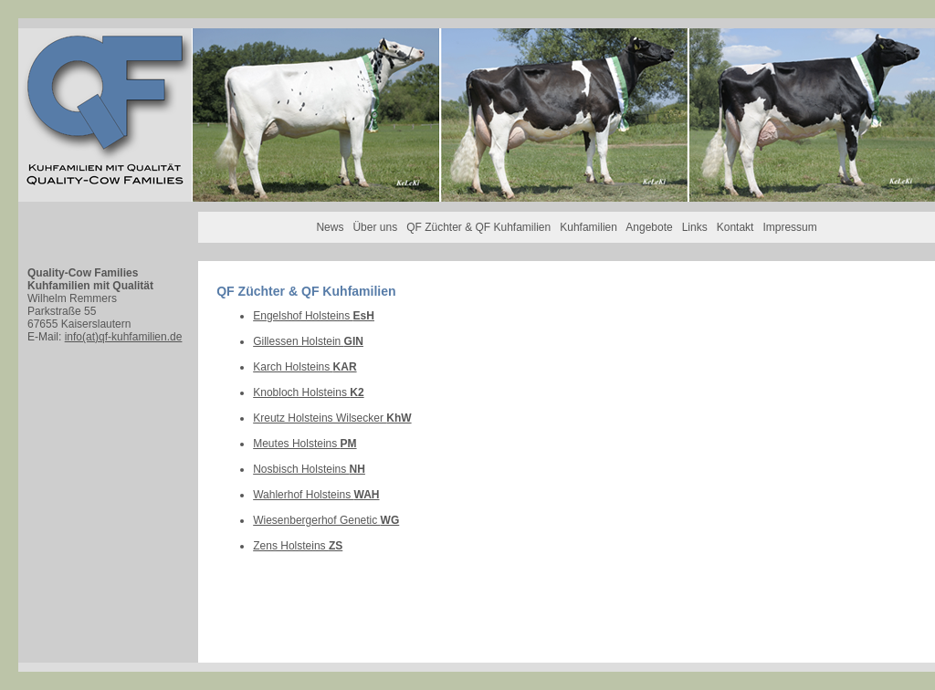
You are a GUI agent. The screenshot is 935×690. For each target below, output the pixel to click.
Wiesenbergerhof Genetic (326, 520)
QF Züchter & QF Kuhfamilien (478, 227)
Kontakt (735, 227)
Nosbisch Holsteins (309, 469)
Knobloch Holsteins (308, 392)
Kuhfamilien (588, 227)
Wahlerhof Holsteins (316, 494)
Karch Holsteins (304, 367)
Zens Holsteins (297, 545)
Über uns (374, 227)
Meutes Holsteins (304, 443)
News (329, 227)
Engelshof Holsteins (313, 315)
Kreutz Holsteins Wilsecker (332, 418)
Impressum (789, 227)
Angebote (648, 227)
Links (695, 227)
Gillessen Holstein (308, 341)
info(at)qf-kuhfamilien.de (124, 336)
